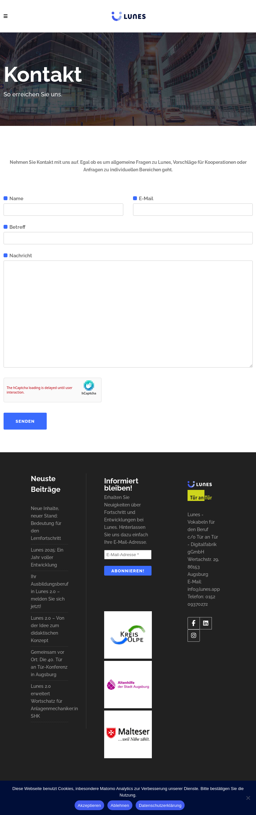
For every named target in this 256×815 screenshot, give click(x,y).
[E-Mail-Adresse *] (128, 554)
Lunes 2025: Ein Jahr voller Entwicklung (47, 557)
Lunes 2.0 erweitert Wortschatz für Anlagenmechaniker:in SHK (49, 701)
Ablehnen (120, 805)
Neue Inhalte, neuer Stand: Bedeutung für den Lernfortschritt (46, 523)
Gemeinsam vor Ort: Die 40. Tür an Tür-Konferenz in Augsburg (49, 663)
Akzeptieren (89, 805)
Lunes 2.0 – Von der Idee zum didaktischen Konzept (47, 629)
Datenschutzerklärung (160, 805)
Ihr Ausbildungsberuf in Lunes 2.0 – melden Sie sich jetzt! (49, 591)
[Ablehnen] (248, 798)
